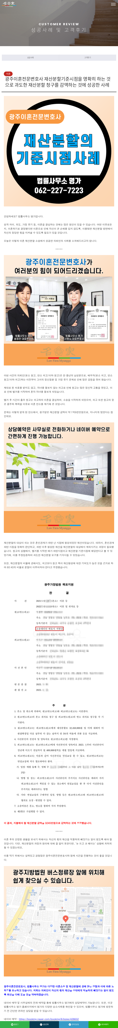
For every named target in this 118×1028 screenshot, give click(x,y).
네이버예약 (103, 1024)
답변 (60, 963)
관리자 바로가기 (10, 1008)
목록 (43, 963)
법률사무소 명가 (9, 4)
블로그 (14, 1024)
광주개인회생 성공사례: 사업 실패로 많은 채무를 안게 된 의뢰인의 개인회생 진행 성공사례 (62, 949)
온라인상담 (74, 1024)
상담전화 (44, 1024)
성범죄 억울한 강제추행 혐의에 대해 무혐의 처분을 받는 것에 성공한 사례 (56, 941)
